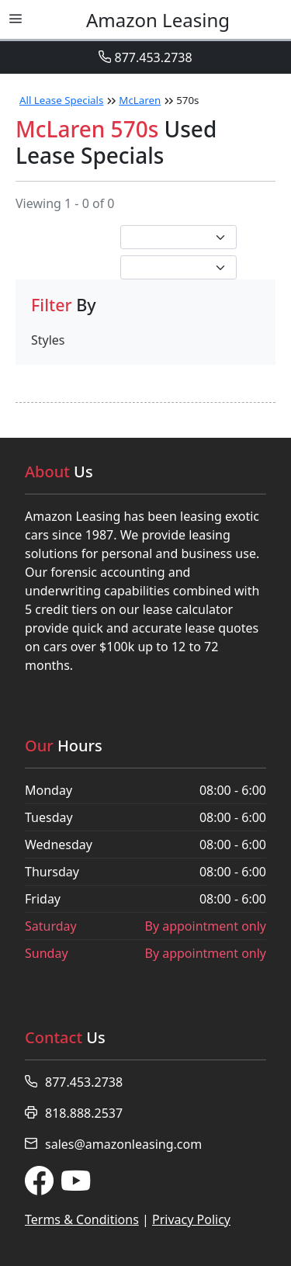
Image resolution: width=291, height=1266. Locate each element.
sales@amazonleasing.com (113, 1144)
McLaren (140, 100)
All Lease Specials (61, 100)
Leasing (158, 20)
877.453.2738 (145, 57)
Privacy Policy (191, 1219)
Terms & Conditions (82, 1219)
